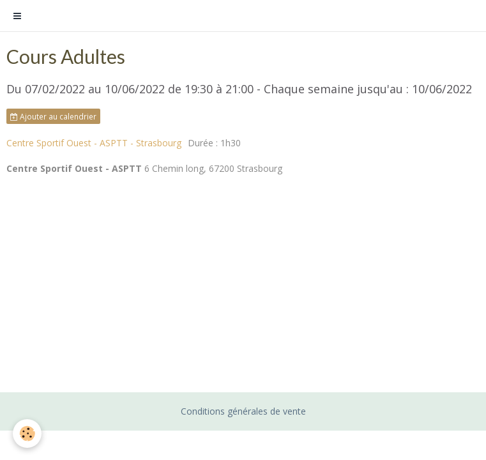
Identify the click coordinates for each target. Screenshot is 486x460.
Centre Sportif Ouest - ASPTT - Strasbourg (93, 143)
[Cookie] (27, 433)
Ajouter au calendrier (53, 116)
